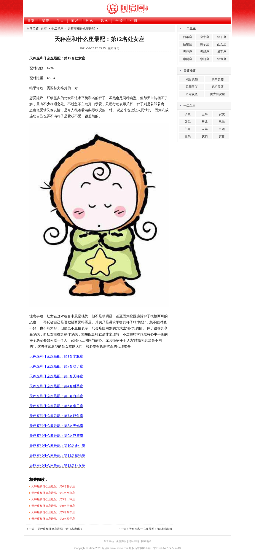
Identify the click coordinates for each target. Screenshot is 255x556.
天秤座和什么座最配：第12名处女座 (57, 465)
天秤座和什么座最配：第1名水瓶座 (56, 356)
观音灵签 (192, 79)
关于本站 (109, 541)
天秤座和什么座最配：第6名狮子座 (56, 406)
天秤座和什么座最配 (81, 28)
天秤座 (187, 51)
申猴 (222, 129)
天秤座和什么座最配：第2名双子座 (56, 366)
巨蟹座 (187, 44)
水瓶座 (204, 59)
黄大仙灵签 (217, 94)
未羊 (205, 129)
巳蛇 (222, 121)
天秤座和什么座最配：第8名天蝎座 (56, 426)
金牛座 (204, 37)
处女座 (221, 44)
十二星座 (57, 28)
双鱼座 (221, 59)
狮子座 (204, 44)
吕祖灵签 (192, 86)
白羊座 (187, 37)
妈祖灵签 (218, 86)
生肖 (60, 20)
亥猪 (222, 136)
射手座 (221, 51)
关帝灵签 (218, 79)
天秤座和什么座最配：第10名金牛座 (57, 446)
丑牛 (205, 114)
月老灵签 (192, 94)
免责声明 (121, 541)
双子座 (221, 37)
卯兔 (188, 121)
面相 (75, 20)
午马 (188, 129)
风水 (104, 20)
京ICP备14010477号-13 (167, 548)
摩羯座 (187, 59)
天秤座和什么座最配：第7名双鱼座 (56, 416)
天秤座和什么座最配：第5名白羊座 (56, 396)
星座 (46, 20)
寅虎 (222, 114)
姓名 (90, 20)
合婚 (119, 20)
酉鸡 (188, 136)
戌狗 (205, 136)
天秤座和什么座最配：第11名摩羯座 (57, 456)
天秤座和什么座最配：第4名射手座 (56, 386)
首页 (31, 20)
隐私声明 (134, 541)
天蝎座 (204, 51)
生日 (134, 20)
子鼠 (188, 114)
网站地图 (146, 541)
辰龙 (205, 121)
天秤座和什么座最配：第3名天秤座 (56, 376)
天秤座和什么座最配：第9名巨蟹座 (56, 436)
